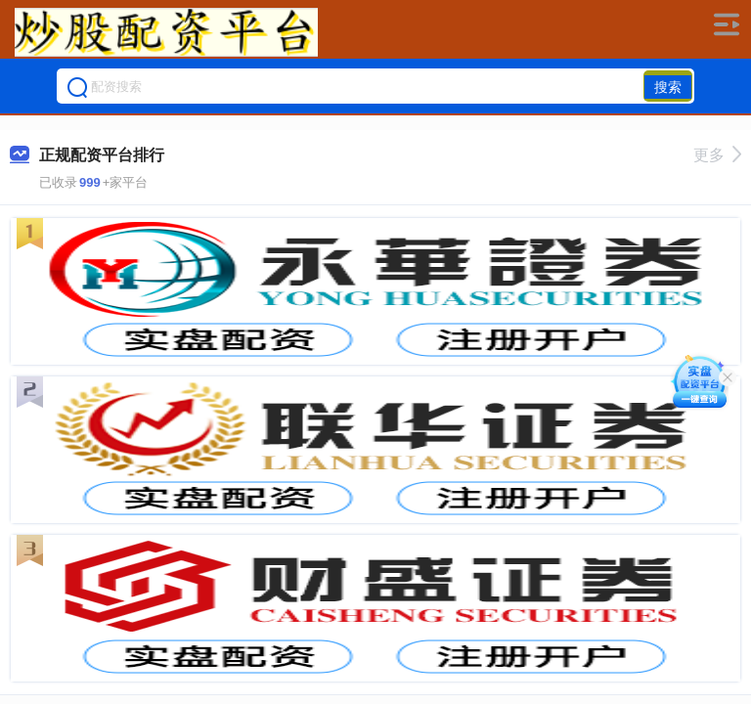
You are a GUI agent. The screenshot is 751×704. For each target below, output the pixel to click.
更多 (717, 155)
